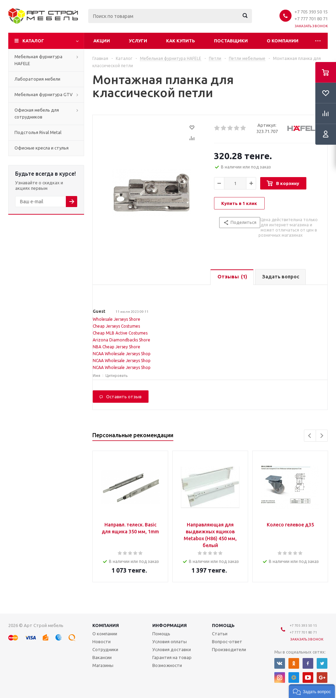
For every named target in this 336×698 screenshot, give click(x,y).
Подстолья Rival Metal (37, 132)
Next (321, 435)
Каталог (33, 40)
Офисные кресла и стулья (41, 147)
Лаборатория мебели (37, 78)
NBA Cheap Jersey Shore (116, 347)
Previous (310, 435)
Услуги (138, 40)
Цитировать (116, 375)
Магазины (102, 665)
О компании (282, 40)
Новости (101, 641)
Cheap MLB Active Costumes (120, 333)
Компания (105, 625)
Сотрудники (105, 649)
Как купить (180, 40)
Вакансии (102, 657)
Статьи (219, 633)
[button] (312, 691)
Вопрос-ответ (227, 641)
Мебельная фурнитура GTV (43, 94)
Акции (101, 40)
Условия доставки (171, 649)
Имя (96, 375)
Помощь (223, 625)
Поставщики (231, 40)
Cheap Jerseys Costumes (116, 326)
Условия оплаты (169, 641)
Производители (229, 649)
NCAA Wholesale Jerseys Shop (122, 353)
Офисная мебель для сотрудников (36, 113)
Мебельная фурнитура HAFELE (38, 60)
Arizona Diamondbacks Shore (121, 340)
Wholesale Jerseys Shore (116, 319)
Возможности (167, 665)
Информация (169, 625)
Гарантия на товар (172, 657)
